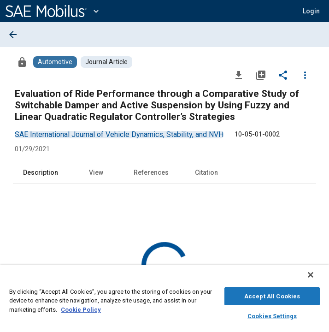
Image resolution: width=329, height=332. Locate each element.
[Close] (317, 279)
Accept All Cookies (272, 294)
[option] (119, 134)
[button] (311, 11)
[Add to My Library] (261, 74)
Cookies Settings (272, 314)
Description (40, 172)
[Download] (238, 74)
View (96, 172)
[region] (164, 301)
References (151, 172)
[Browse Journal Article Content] (106, 62)
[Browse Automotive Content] (55, 62)
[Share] (283, 74)
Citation (206, 172)
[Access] (22, 62)
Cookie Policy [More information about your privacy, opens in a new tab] (81, 308)
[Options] (305, 74)
